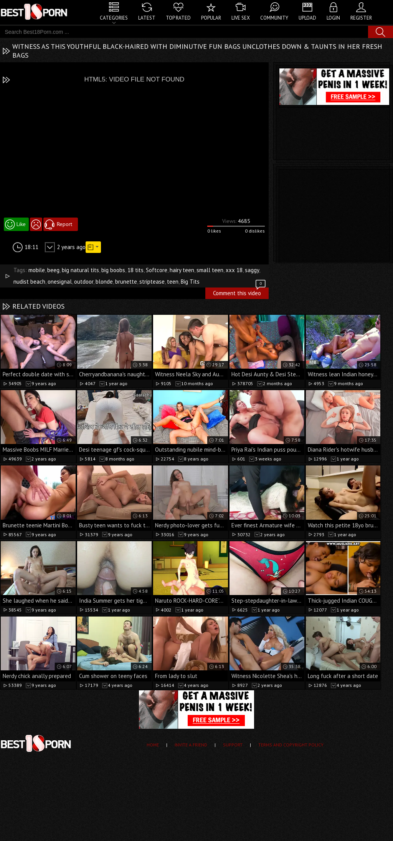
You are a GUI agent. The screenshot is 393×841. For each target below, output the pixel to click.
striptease (152, 281)
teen (172, 281)
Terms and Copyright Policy (291, 745)
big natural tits (80, 270)
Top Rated (178, 18)
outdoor (83, 281)
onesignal (60, 281)
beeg (53, 270)
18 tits (135, 270)
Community (274, 18)
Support (233, 745)
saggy (252, 270)
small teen (209, 270)
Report (64, 224)
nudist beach (29, 281)
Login (333, 18)
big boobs (113, 270)
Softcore (156, 270)
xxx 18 (234, 270)
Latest (146, 18)
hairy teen (182, 270)
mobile (36, 270)
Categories (114, 18)
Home (153, 745)
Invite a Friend (191, 745)
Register (361, 18)
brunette (126, 281)
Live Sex (240, 18)
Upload (307, 18)
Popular (211, 18)
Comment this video (240, 292)
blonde (104, 281)
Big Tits (190, 281)
